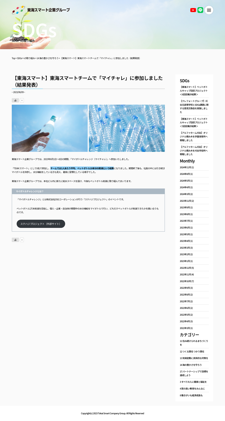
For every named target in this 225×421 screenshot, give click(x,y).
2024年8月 (185, 174)
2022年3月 (185, 328)
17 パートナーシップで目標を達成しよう (194, 373)
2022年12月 (185, 267)
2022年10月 (185, 281)
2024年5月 (185, 180)
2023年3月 (185, 247)
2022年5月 (185, 314)
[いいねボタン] (15, 100)
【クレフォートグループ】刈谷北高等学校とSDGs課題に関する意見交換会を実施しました (194, 106)
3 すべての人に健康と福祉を (193, 381)
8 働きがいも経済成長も (191, 395)
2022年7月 (185, 301)
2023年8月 (185, 214)
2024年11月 (185, 167)
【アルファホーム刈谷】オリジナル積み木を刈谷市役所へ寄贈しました (193, 150)
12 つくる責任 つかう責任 (192, 351)
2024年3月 (185, 194)
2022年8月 (185, 294)
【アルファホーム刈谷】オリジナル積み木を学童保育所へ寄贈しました (193, 136)
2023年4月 (185, 241)
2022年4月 (185, 321)
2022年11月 (185, 274)
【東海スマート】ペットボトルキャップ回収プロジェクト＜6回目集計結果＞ (193, 90)
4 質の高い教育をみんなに (192, 388)
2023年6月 (185, 227)
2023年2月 (185, 254)
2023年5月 (185, 234)
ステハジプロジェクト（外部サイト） (41, 224)
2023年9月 (185, 207)
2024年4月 (185, 187)
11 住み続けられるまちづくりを (194, 342)
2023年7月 (185, 220)
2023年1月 (185, 261)
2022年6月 (185, 308)
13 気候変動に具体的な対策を (194, 358)
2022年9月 (185, 287)
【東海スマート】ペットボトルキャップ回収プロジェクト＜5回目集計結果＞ (193, 122)
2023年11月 (185, 200)
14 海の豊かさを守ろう (191, 365)
